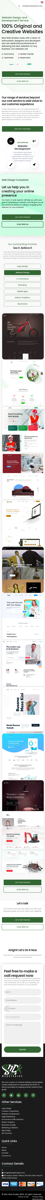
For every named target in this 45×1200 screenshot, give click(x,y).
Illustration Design (9, 1125)
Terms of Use (23, 1197)
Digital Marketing (8, 1116)
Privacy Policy (38, 1197)
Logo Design (6, 1108)
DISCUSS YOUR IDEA (22, 129)
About (4, 1150)
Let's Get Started (22, 74)
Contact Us (6, 1156)
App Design (6, 1130)
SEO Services (7, 1133)
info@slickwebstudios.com (32, 6)
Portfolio (5, 1153)
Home (4, 1147)
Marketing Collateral (10, 1128)
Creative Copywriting (10, 1111)
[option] (22, 46)
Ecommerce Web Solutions (12, 1119)
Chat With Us (22, 81)
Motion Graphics (8, 1122)
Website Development (11, 1114)
